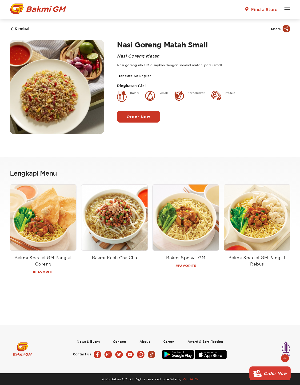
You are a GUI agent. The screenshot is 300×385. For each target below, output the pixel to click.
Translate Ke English (134, 75)
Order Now (138, 117)
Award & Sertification (205, 341)
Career (168, 341)
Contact (119, 341)
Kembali (23, 29)
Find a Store (264, 9)
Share (276, 29)
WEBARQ (191, 379)
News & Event (88, 341)
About (145, 341)
